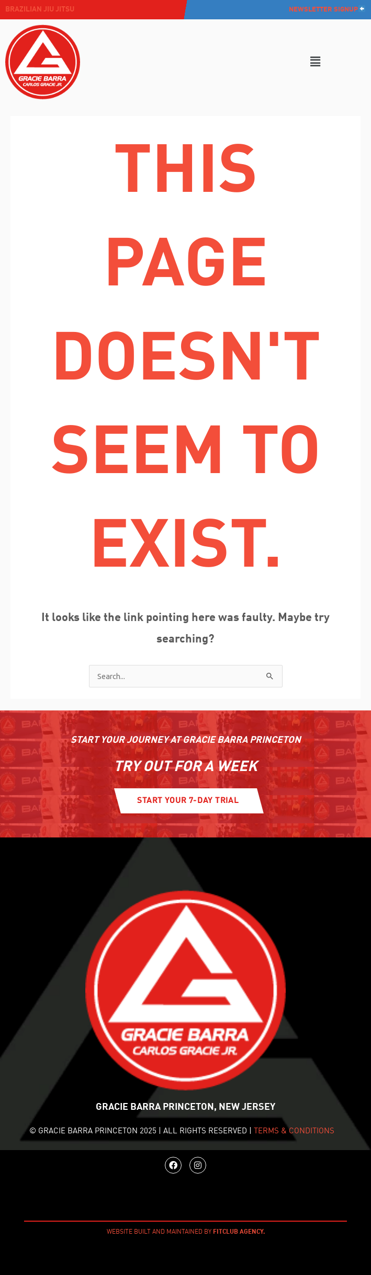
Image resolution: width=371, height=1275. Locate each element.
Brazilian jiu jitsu (39, 9)
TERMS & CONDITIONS (294, 1131)
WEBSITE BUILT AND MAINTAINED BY (186, 1232)
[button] (315, 62)
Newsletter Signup (327, 9)
